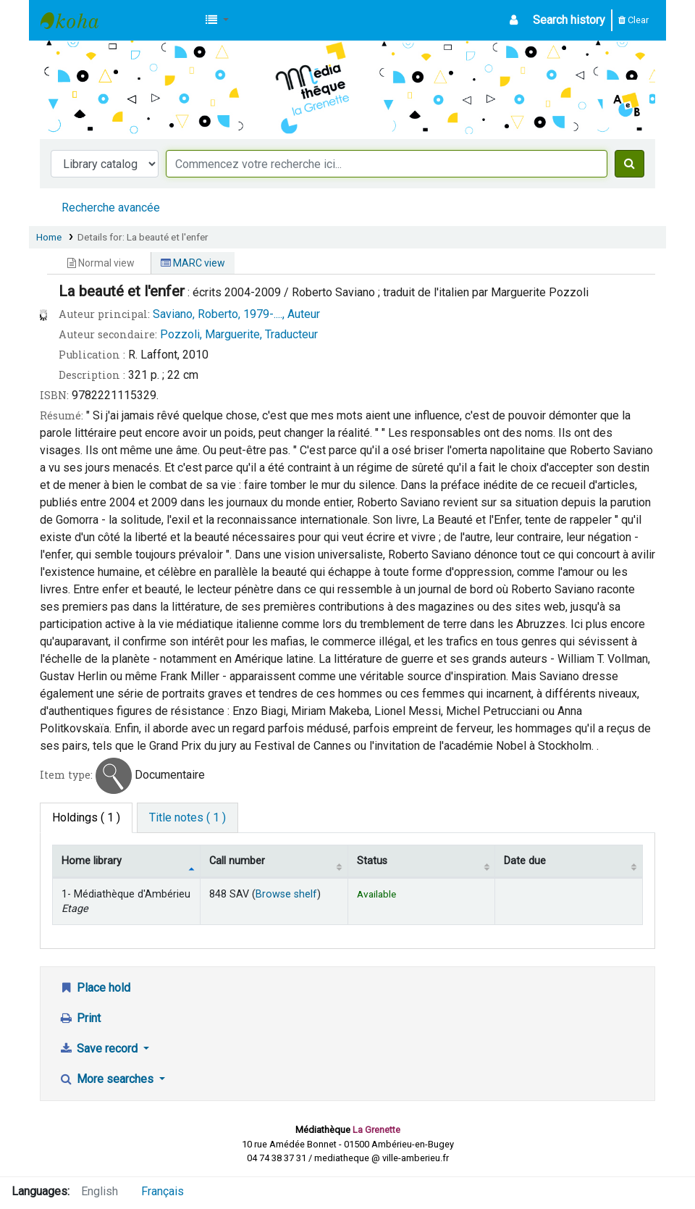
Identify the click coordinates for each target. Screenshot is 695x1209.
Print (80, 1018)
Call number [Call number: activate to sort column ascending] (237, 861)
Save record (99, 1048)
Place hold (94, 988)
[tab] (187, 818)
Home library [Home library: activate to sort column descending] (92, 861)
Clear (633, 19)
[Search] (629, 163)
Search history (569, 20)
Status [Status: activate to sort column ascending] (372, 861)
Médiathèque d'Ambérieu (77, 20)
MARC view (193, 263)
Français (162, 1191)
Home (49, 237)
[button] (217, 20)
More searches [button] (107, 1079)
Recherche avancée (111, 207)
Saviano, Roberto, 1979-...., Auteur (236, 314)
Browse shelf (286, 894)
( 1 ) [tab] (86, 817)
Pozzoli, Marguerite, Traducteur (239, 334)
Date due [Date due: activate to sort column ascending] (525, 861)
